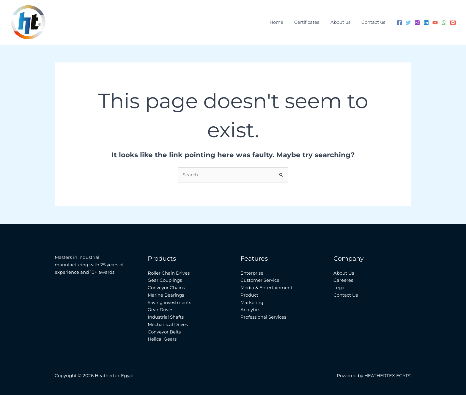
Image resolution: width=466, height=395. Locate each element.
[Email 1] (453, 22)
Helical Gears (162, 339)
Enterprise (251, 273)
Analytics (250, 309)
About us (344, 22)
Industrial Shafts (166, 317)
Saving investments (169, 302)
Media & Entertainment (266, 287)
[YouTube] (435, 22)
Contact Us (345, 295)
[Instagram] (417, 22)
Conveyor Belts (164, 332)
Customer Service (259, 280)
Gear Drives (160, 309)
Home (284, 22)
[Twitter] (408, 22)
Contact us (374, 22)
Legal (339, 287)
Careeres (343, 280)
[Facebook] (399, 22)
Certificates (312, 22)
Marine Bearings (166, 295)
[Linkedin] (426, 22)
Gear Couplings (165, 280)
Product (249, 295)
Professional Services (263, 317)
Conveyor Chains (166, 287)
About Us (343, 273)
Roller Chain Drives (169, 273)
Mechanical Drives (168, 324)
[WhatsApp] (444, 22)
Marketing (251, 302)
